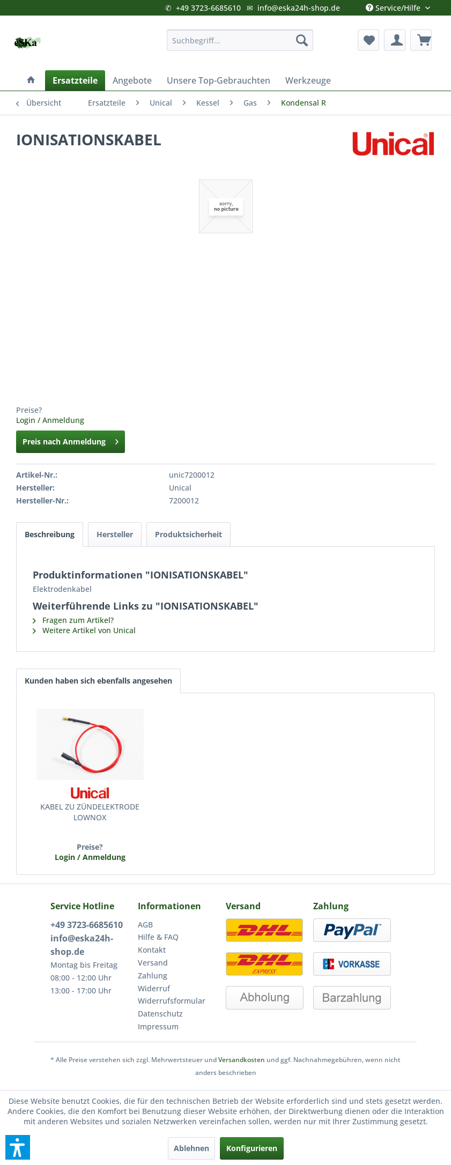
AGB (145, 924)
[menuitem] (240, 40)
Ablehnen (191, 1148)
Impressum (158, 1026)
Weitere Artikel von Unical (84, 630)
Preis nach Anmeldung (71, 440)
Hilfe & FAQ (158, 937)
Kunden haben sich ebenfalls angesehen (98, 681)
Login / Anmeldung (50, 420)
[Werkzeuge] (308, 80)
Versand (153, 963)
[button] (17, 1147)
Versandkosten (241, 1059)
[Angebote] (132, 80)
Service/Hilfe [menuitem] (394, 5)
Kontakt (152, 950)
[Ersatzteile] (75, 80)
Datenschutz (160, 1013)
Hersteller (115, 534)
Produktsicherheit (188, 534)
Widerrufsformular (171, 1001)
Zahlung (152, 975)
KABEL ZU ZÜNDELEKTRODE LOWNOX (89, 812)
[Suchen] (302, 40)
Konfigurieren (251, 1148)
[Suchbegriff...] (240, 40)
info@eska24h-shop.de (298, 8)
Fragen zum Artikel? (73, 620)
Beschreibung (50, 534)
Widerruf (154, 988)
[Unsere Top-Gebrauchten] (218, 80)
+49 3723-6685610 (208, 8)
